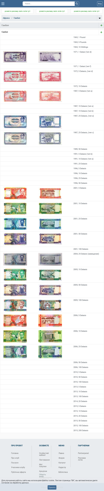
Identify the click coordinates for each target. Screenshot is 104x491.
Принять (52, 487)
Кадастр (62, 467)
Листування (44, 460)
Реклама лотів (82, 459)
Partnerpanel (83, 453)
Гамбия (17, 18)
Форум (61, 458)
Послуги (14, 463)
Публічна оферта (18, 472)
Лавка (61, 453)
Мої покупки (42, 465)
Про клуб (15, 458)
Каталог (62, 463)
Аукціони (43, 471)
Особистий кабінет (44, 454)
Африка (6, 18)
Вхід (100, 4)
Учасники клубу (18, 467)
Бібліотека (63, 472)
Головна (14, 453)
